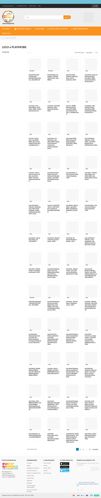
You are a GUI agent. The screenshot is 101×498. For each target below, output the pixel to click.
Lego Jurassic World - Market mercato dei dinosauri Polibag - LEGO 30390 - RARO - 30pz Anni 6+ (71, 142)
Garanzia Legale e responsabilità (31, 486)
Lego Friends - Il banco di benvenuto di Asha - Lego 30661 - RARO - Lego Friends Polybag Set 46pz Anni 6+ (91, 78)
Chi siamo (29, 463)
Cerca (67, 17)
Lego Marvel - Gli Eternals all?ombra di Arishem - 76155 (71, 239)
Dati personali (47, 463)
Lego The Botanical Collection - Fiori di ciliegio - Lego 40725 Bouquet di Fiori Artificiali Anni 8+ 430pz (91, 142)
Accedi (95, 6)
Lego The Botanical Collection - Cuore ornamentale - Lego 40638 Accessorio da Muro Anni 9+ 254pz (90, 241)
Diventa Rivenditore (32, 470)
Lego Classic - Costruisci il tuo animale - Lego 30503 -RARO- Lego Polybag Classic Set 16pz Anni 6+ (91, 176)
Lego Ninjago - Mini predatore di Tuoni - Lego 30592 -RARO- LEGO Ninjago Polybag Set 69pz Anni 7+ (90, 109)
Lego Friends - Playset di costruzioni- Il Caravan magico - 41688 (53, 239)
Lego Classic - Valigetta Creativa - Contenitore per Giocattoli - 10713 (34, 270)
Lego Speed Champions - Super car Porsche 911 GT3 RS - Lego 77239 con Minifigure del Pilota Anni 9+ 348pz (72, 404)
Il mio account (47, 473)
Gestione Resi (32, 6)
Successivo (95, 449)
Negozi (28, 465)
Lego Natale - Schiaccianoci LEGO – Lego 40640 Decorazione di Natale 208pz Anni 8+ (53, 437)
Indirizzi (45, 465)
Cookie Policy (30, 478)
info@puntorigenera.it (8, 6)
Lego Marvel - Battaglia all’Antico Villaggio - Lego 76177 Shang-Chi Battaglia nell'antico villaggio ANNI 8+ (34, 372)
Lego (68, 70)
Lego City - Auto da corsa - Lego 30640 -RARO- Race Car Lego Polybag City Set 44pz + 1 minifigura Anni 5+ (35, 142)
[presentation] (88, 477)
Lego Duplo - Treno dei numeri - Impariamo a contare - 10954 (72, 303)
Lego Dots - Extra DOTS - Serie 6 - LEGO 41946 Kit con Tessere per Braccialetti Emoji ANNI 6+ (53, 209)
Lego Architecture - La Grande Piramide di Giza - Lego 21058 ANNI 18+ (35, 435)
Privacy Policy (30, 475)
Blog (39, 6)
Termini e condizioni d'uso (33, 473)
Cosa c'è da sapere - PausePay (32, 490)
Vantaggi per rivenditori (33, 468)
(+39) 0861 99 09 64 (22, 6)
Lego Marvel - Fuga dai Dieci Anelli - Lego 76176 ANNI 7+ (34, 239)
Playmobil (32, 70)
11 (89, 449)
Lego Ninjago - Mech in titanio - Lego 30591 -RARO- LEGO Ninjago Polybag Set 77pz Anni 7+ (72, 209)
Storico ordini (47, 468)
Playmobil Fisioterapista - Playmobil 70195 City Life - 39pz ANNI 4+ (35, 303)
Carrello (45, 470)
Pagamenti (29, 480)
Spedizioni (29, 483)
